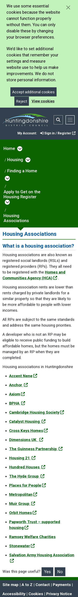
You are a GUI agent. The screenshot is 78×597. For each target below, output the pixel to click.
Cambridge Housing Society (36, 412)
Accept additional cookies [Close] (33, 92)
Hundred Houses (27, 467)
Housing (15, 159)
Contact (43, 584)
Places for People (27, 485)
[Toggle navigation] (70, 119)
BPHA (17, 403)
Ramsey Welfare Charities (32, 537)
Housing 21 (22, 458)
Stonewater (22, 546)
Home (9, 148)
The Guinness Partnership (36, 449)
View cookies (43, 101)
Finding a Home (22, 170)
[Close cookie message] (68, 7)
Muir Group (22, 503)
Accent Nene (23, 376)
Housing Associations (16, 218)
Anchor (18, 385)
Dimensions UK (26, 440)
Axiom (17, 394)
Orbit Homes (23, 513)
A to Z (27, 584)
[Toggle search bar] (58, 119)
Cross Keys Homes (28, 430)
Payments (62, 584)
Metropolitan (23, 494)
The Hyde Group (27, 476)
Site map (10, 584)
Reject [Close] (21, 101)
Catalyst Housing (27, 421)
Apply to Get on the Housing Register (22, 194)
